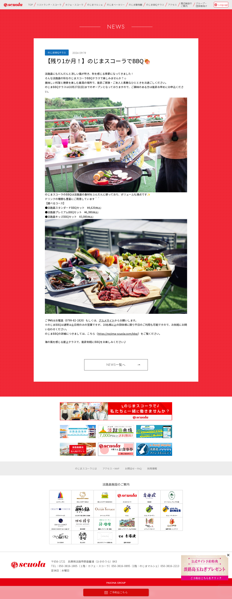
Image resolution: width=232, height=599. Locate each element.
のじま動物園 (135, 4)
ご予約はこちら (116, 592)
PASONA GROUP (116, 583)
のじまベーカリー (116, 4)
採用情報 (152, 468)
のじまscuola (13, 4)
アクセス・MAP (111, 468)
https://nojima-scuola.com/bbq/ (118, 333)
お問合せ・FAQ (133, 468)
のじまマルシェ (95, 4)
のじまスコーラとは (86, 468)
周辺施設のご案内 (186, 4)
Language (223, 4)
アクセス (172, 4)
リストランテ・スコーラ (49, 4)
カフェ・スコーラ (74, 4)
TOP (30, 4)
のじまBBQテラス (155, 4)
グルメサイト (107, 320)
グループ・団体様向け (201, 4)
